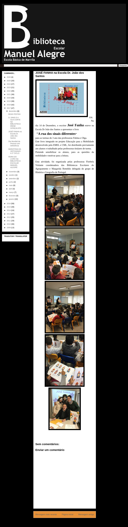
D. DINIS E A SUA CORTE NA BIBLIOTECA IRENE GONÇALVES (14, 123)
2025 (9, 81)
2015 (9, 207)
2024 (9, 84)
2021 (9, 94)
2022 (9, 91)
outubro (12, 175)
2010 (9, 224)
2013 (9, 214)
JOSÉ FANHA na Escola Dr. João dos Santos (15, 135)
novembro (13, 172)
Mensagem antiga (86, 514)
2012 (9, 217)
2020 (9, 98)
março (11, 192)
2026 (9, 77)
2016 (9, 204)
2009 (9, 228)
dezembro (13, 111)
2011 (9, 221)
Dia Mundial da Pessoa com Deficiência (14, 143)
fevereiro (12, 196)
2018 (9, 105)
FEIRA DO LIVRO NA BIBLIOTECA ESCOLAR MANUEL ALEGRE (14, 162)
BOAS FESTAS (14, 114)
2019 (9, 101)
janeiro (12, 199)
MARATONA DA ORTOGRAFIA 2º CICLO (14, 151)
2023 (9, 87)
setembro (13, 179)
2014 (9, 210)
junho (11, 182)
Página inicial (67, 514)
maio (11, 185)
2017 (9, 108)
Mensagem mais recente (46, 514)
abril (11, 189)
